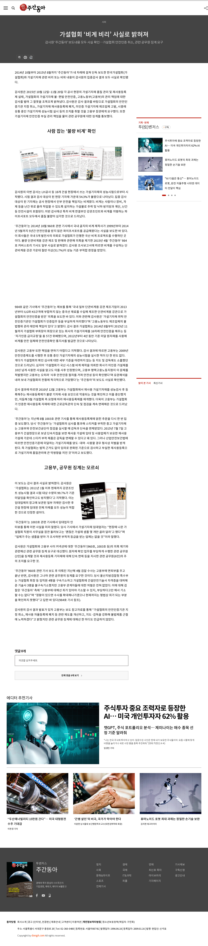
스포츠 (100, 880)
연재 (151, 864)
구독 (167, 127)
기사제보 (180, 864)
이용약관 (76, 922)
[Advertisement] (63, 278)
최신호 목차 (155, 870)
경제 (124, 864)
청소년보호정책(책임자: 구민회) (118, 922)
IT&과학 (126, 875)
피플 (124, 880)
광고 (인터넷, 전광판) (39, 922)
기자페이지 (155, 880)
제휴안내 (55, 922)
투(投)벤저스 (148, 127)
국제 (124, 870)
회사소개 (21, 922)
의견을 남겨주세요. (28, 660)
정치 (98, 864)
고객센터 (66, 922)
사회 (98, 870)
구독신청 (180, 870)
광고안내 (180, 875)
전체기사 (101, 886)
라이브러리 (155, 875)
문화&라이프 (103, 875)
